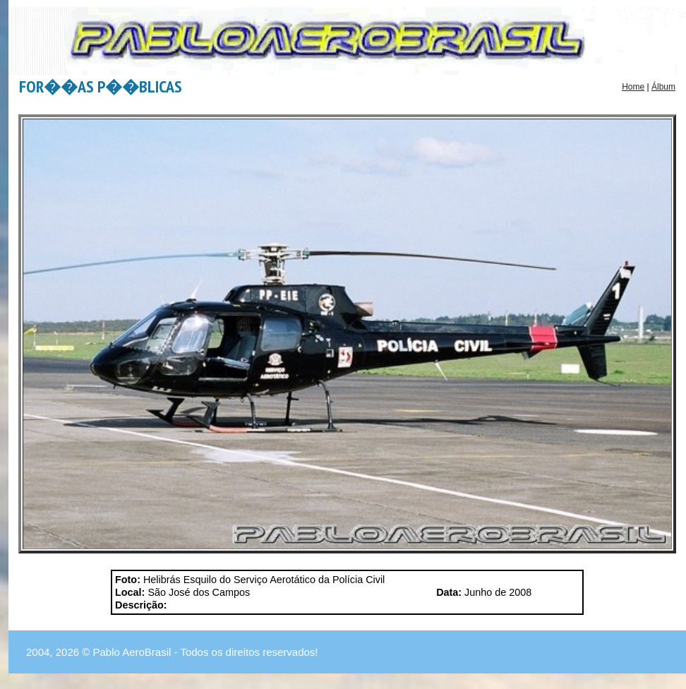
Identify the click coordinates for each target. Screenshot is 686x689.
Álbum (663, 87)
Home (633, 87)
